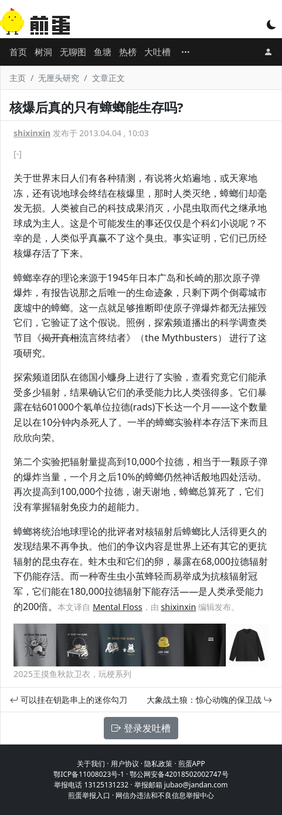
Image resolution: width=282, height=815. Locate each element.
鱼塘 (102, 52)
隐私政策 (158, 764)
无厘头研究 (58, 77)
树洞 (43, 52)
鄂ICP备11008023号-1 (88, 774)
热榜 (128, 52)
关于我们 (91, 764)
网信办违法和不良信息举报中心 (164, 795)
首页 (18, 52)
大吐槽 (157, 52)
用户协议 (125, 764)
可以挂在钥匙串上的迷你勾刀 (68, 699)
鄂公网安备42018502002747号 (179, 774)
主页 (17, 77)
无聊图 (73, 52)
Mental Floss (117, 606)
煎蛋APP (191, 764)
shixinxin (31, 133)
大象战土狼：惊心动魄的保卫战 (209, 699)
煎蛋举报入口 (89, 795)
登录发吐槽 (140, 728)
